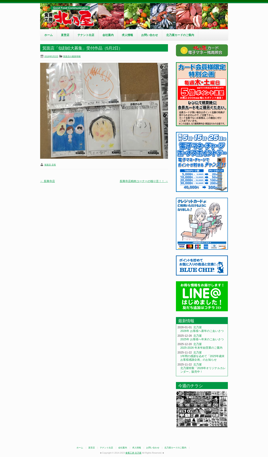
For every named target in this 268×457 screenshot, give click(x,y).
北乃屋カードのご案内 (180, 35)
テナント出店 (85, 35)
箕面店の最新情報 (72, 56)
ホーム (48, 35)
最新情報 (186, 320)
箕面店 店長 (50, 165)
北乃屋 (197, 327)
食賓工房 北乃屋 (70, 16)
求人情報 (127, 35)
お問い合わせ (149, 35)
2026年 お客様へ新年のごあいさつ (202, 330)
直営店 (65, 35)
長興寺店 (47, 181)
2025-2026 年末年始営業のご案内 (201, 347)
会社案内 (108, 35)
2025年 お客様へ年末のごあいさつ (202, 339)
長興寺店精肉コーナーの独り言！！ (144, 181)
